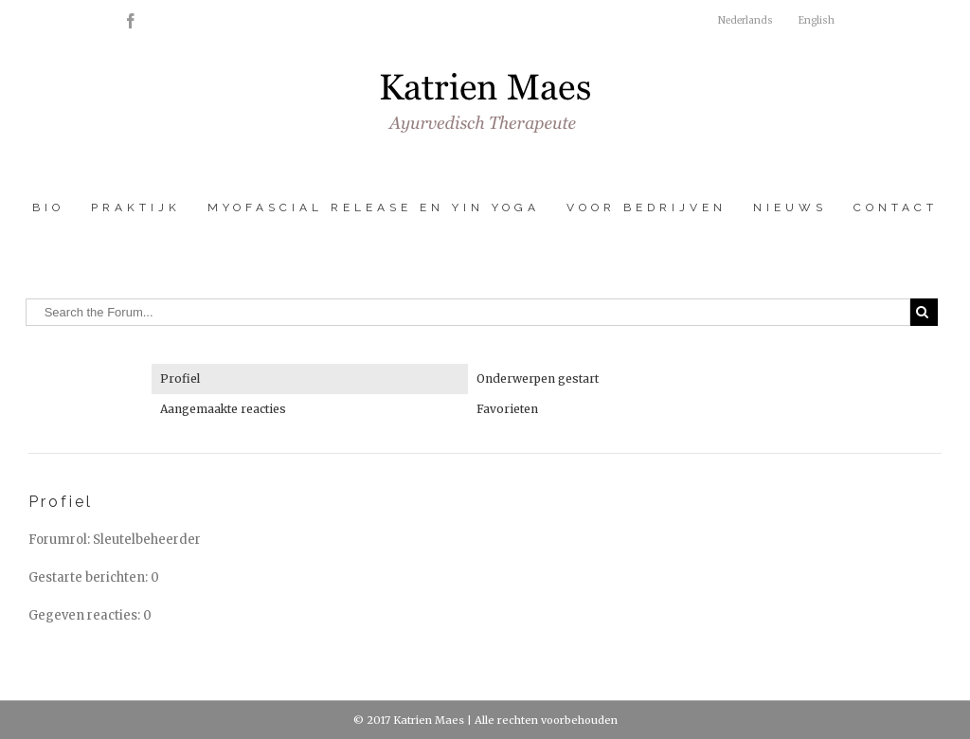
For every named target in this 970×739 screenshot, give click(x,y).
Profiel (180, 378)
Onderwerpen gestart (537, 378)
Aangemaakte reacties (223, 409)
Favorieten (507, 409)
